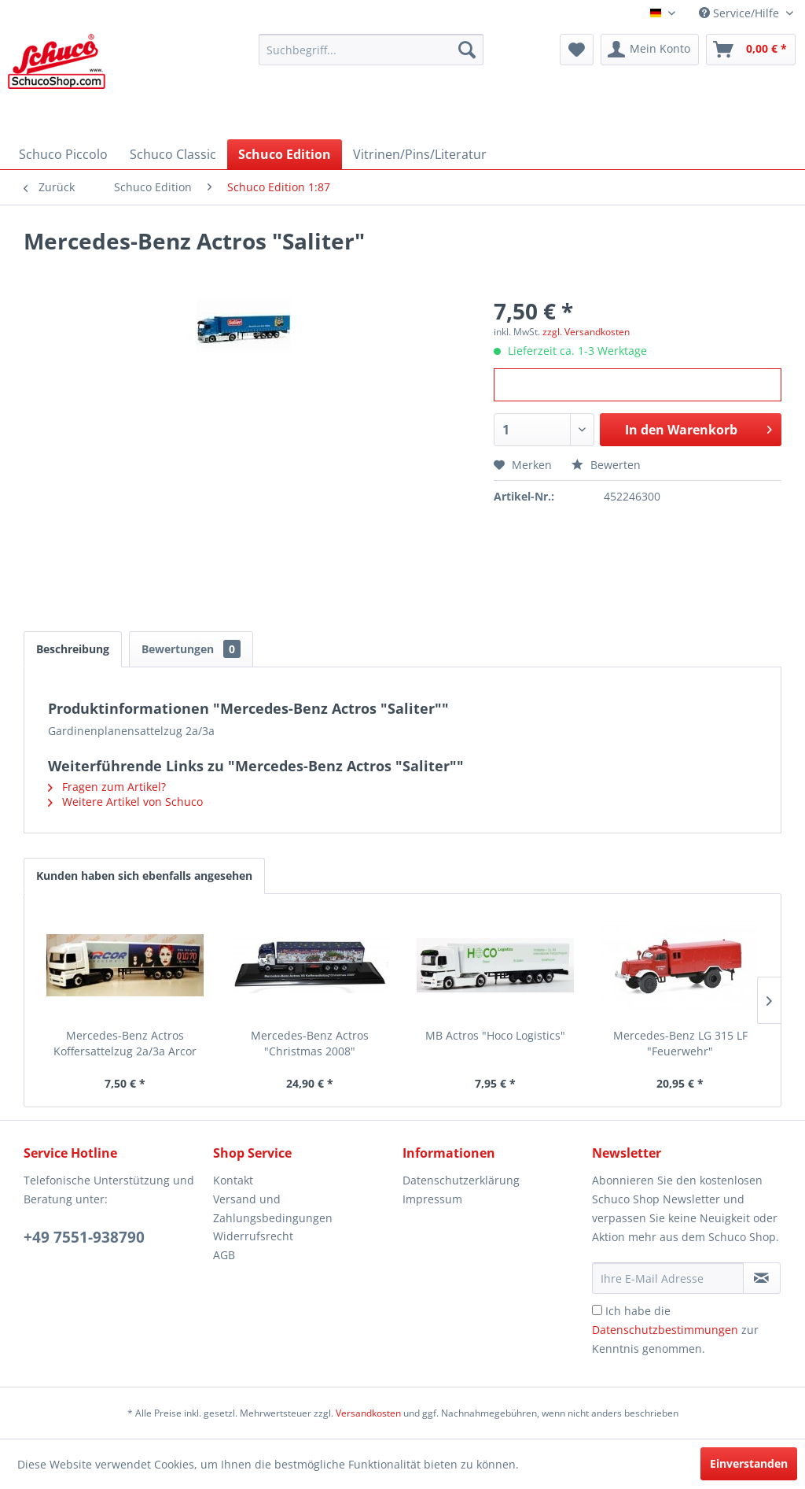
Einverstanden (749, 1463)
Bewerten (606, 464)
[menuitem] (371, 49)
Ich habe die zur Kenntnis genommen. (675, 1329)
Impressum (432, 1199)
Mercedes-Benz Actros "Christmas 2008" (310, 1043)
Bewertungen (191, 649)
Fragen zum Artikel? (107, 786)
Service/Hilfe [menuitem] (740, 13)
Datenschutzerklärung (461, 1180)
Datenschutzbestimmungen (665, 1329)
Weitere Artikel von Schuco (125, 801)
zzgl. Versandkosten (586, 331)
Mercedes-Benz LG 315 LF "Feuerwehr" (680, 1043)
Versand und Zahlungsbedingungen (273, 1208)
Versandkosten (368, 1413)
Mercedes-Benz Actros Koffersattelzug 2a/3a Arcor (125, 1043)
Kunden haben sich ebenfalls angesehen (144, 875)
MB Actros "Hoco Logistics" (495, 1035)
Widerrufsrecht (253, 1236)
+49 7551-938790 (84, 1237)
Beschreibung (72, 648)
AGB (224, 1254)
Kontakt (233, 1180)
